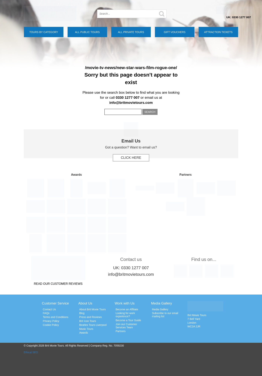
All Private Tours (131, 32)
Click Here (131, 158)
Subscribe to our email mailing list (165, 315)
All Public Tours (87, 32)
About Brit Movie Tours (92, 309)
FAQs (46, 313)
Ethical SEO (31, 352)
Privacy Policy (51, 321)
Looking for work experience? (125, 315)
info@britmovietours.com (131, 103)
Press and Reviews (90, 317)
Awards (83, 332)
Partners (121, 331)
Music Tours (86, 328)
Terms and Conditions (55, 317)
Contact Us (49, 309)
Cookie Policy (51, 324)
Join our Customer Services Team (126, 326)
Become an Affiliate (127, 309)
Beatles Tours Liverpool (93, 324)
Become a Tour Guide (128, 320)
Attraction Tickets (218, 32)
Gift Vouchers (175, 32)
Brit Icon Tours (87, 321)
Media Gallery (160, 309)
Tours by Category (43, 32)
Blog (82, 313)
